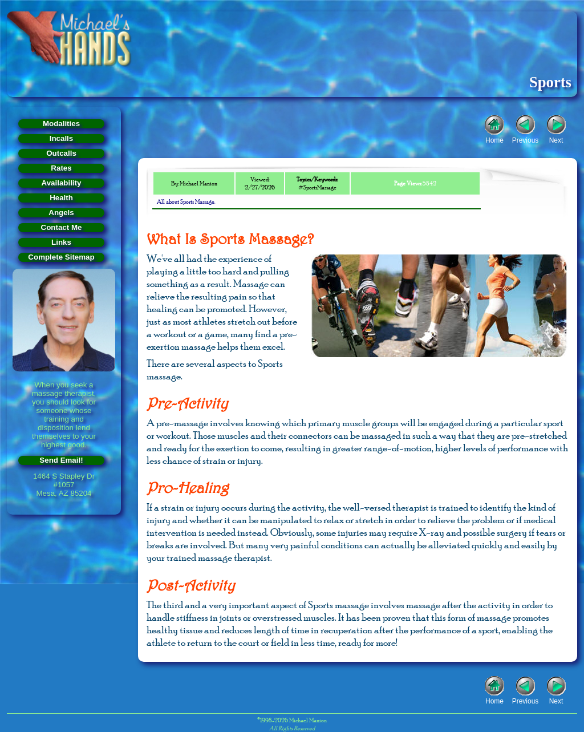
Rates (61, 168)
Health (61, 197)
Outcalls (61, 153)
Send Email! (61, 460)
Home (494, 139)
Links (61, 242)
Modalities (61, 123)
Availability (62, 183)
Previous (525, 139)
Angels (61, 212)
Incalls (62, 138)
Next (556, 139)
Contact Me (61, 227)
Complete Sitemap (61, 257)
